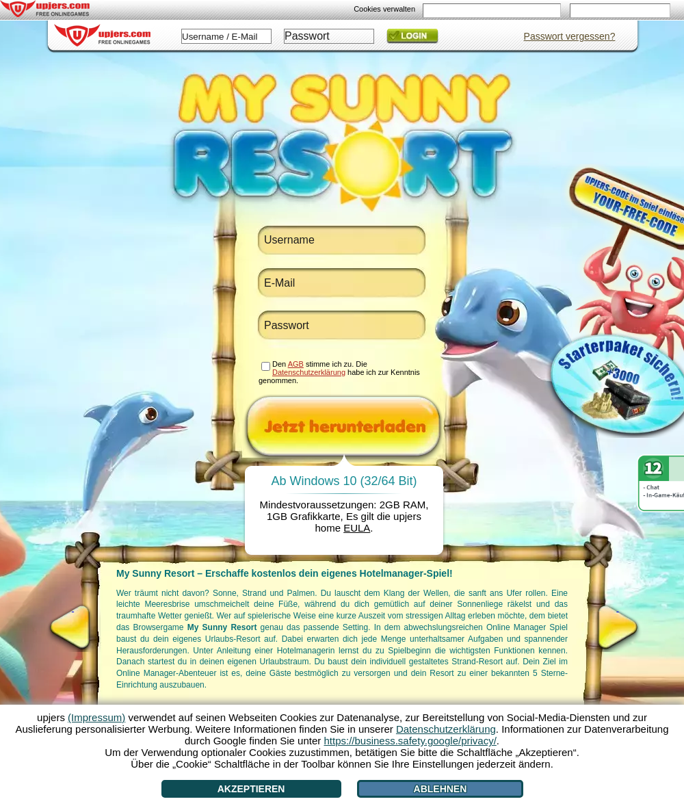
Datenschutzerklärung (308, 372)
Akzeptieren (251, 788)
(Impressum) (96, 717)
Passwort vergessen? (570, 36)
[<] (73, 627)
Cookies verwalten (384, 9)
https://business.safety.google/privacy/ (410, 740)
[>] (617, 627)
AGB (296, 364)
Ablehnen (440, 788)
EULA (356, 528)
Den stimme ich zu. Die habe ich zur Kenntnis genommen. (339, 372)
